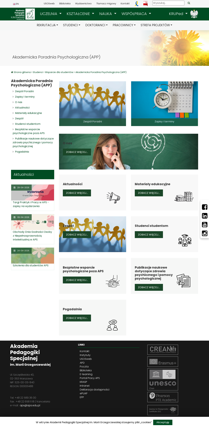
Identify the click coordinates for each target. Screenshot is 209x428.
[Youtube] (204, 224)
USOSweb (49, 3)
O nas (18, 102)
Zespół (19, 118)
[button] (50, 14)
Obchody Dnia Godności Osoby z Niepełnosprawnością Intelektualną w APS (32, 235)
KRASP (83, 382)
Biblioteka (65, 3)
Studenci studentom (27, 124)
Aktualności (22, 107)
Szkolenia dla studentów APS (30, 265)
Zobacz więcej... (78, 152)
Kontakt (125, 3)
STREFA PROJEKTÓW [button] (155, 25)
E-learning (86, 374)
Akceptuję (162, 422)
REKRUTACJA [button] (46, 25)
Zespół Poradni (24, 91)
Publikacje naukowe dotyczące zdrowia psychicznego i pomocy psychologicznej (33, 142)
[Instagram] (204, 233)
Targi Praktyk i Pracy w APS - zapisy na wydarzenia (31, 204)
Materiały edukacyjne (28, 113)
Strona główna (22, 72)
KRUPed (176, 13)
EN (16, 3)
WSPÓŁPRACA (135, 13)
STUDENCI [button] (70, 25)
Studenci (38, 72)
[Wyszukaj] (168, 3)
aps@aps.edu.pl (30, 405)
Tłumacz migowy (106, 3)
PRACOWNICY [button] (123, 25)
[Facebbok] (204, 207)
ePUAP (83, 393)
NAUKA (106, 13)
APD (82, 363)
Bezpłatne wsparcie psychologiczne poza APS (29, 131)
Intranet (85, 386)
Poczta (84, 366)
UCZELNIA (49, 13)
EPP (82, 397)
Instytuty (85, 355)
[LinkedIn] (204, 216)
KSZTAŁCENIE (79, 13)
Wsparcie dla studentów (59, 72)
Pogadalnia (22, 152)
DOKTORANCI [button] (95, 25)
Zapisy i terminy (25, 97)
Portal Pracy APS (90, 378)
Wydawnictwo (83, 3)
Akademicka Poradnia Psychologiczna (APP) (101, 72)
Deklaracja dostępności (94, 389)
